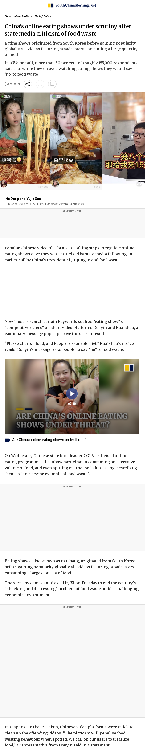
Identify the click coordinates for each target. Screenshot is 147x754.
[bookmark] (40, 84)
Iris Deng (12, 199)
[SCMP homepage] (71, 5)
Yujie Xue (34, 199)
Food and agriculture (18, 16)
